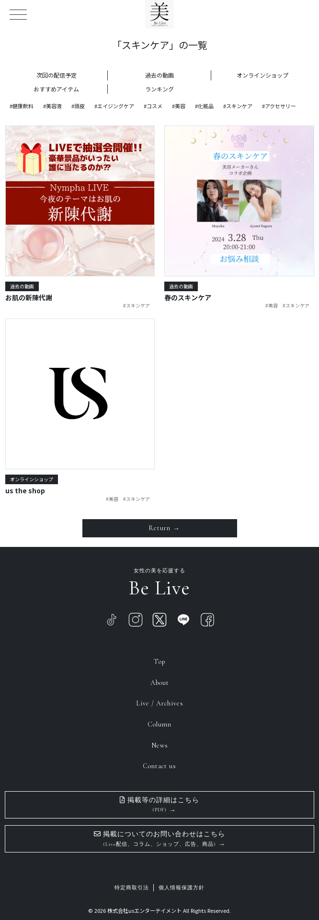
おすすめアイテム (56, 89)
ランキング (159, 89)
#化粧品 (204, 106)
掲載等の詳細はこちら (159, 804)
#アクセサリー (279, 106)
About (159, 683)
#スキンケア (237, 106)
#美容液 (52, 106)
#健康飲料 (22, 106)
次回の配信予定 (56, 75)
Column (159, 724)
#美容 (178, 106)
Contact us (159, 766)
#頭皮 (78, 106)
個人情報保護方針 (182, 888)
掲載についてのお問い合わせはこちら (159, 838)
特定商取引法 (131, 888)
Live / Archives (159, 703)
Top (160, 662)
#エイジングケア (114, 106)
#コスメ (153, 106)
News (159, 745)
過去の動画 (159, 75)
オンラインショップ (262, 75)
